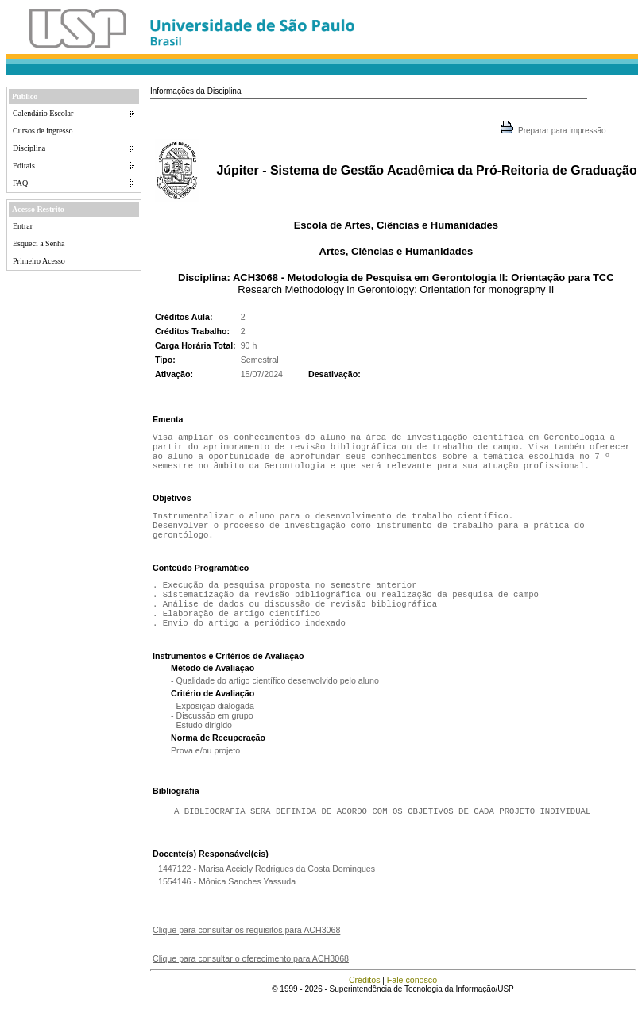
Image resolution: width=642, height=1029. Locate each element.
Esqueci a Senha (39, 243)
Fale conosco (412, 1000)
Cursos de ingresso (43, 130)
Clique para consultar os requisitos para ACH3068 (246, 950)
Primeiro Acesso (39, 260)
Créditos (365, 1000)
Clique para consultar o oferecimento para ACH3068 (251, 979)
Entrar (23, 226)
